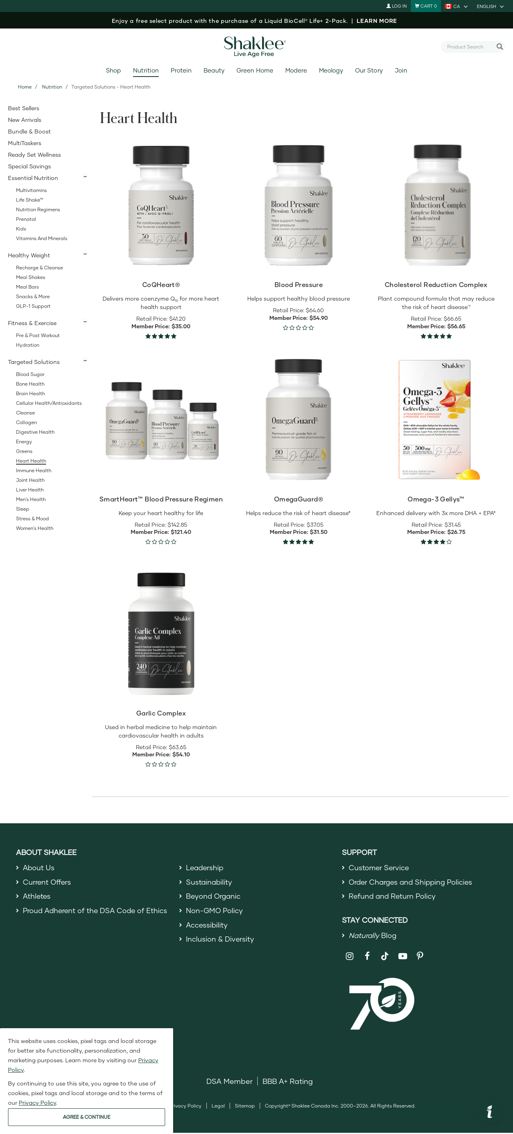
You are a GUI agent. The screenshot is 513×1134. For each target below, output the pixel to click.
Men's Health (31, 499)
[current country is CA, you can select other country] (457, 6)
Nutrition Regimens (38, 209)
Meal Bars (27, 287)
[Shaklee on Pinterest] (420, 957)
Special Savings (29, 166)
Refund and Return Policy (393, 896)
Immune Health (33, 470)
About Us (39, 867)
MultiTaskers (24, 142)
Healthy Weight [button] (29, 255)
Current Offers (47, 881)
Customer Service (379, 867)
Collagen (26, 422)
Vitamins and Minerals (41, 238)
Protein (181, 70)
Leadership (205, 867)
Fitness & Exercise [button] (32, 322)
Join (401, 70)
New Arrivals (24, 119)
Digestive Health (35, 432)
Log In (396, 5)
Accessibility (207, 925)
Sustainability (209, 881)
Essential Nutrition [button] (33, 177)
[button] (490, 1113)
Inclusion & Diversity (220, 940)
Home (25, 87)
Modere (296, 70)
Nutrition (145, 70)
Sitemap (245, 1107)
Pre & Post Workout (38, 335)
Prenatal (26, 219)
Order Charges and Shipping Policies (413, 881)
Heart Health (31, 461)
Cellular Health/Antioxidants (49, 403)
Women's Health (34, 528)
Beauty (214, 70)
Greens (24, 451)
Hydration (27, 345)
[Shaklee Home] (256, 46)
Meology (331, 70)
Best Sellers (23, 108)
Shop (113, 70)
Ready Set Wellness (34, 154)
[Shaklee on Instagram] (349, 957)
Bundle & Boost (29, 131)
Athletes (37, 896)
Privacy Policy (185, 1107)
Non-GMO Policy (215, 911)
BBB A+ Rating (288, 1081)
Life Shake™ (29, 200)
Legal (218, 1107)
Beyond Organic (214, 896)
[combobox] (469, 46)
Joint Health (30, 480)
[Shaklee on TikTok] (385, 952)
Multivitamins (31, 190)
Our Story (368, 70)
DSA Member (229, 1081)
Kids (21, 229)
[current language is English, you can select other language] (491, 6)
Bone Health (30, 384)
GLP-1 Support (33, 306)
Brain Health (30, 393)
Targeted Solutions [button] (34, 361)
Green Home (254, 70)
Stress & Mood (32, 518)
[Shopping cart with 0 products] (426, 6)
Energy (24, 442)
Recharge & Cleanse (39, 268)
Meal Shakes (30, 277)
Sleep (22, 509)
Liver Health (30, 490)
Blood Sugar (30, 374)
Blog (373, 936)
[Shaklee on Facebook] (367, 957)
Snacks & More (33, 296)
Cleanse (25, 413)
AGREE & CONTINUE (86, 1117)
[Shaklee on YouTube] (402, 957)
